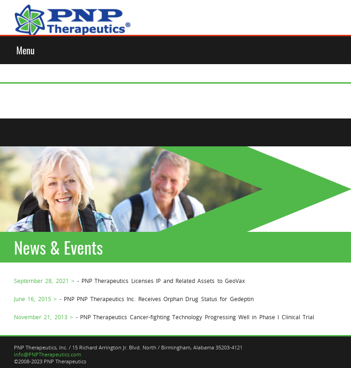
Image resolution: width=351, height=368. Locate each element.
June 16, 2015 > (35, 298)
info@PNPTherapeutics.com (47, 354)
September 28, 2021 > (44, 280)
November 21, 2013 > (43, 317)
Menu (25, 50)
